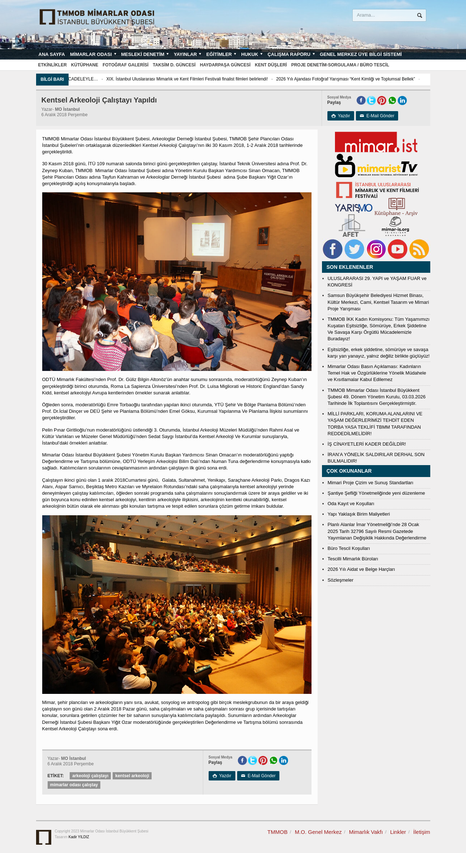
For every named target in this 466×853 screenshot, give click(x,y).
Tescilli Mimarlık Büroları (353, 558)
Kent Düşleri (271, 64)
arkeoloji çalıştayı (90, 775)
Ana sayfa (52, 54)
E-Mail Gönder (377, 116)
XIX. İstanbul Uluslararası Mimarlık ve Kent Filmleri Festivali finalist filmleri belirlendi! (209, 79)
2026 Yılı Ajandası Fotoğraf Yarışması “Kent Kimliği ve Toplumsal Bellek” (367, 79)
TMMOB (277, 832)
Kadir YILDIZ (79, 837)
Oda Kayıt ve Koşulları (351, 503)
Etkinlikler (52, 64)
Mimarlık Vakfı (366, 832)
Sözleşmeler (341, 580)
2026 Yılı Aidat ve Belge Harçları (361, 569)
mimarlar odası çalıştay (74, 784)
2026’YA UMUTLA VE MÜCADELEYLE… (80, 79)
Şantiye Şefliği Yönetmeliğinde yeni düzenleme (376, 493)
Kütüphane (84, 64)
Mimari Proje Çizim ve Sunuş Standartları (371, 482)
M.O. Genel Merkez (318, 832)
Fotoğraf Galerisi (125, 64)
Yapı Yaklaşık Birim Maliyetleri (359, 514)
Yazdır (340, 116)
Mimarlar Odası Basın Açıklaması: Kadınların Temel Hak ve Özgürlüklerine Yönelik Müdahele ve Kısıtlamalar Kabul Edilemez (377, 373)
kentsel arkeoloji (132, 775)
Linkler (398, 832)
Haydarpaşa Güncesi (225, 64)
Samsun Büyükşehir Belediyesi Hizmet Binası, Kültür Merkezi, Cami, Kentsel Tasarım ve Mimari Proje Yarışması (378, 302)
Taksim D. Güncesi (174, 64)
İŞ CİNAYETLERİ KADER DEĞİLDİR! (367, 444)
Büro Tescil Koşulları (349, 548)
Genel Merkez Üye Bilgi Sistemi (361, 54)
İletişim (421, 832)
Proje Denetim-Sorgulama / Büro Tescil (340, 64)
